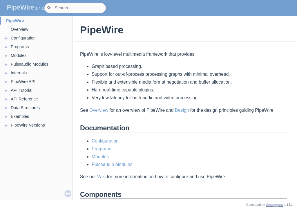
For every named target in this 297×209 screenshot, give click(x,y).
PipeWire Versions (28, 125)
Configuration (23, 38)
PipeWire (15, 20)
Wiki (101, 176)
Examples (20, 116)
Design (182, 110)
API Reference (24, 99)
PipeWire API (23, 81)
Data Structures (25, 107)
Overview (19, 29)
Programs (20, 46)
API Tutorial (21, 90)
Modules (18, 55)
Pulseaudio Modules (29, 64)
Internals (19, 73)
